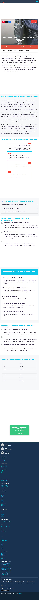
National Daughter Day (5, 572)
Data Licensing (4, 487)
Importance (21, 50)
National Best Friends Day (6, 570)
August (2, 501)
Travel (2, 548)
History (4, 50)
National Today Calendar (5, 521)
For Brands (3, 467)
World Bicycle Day (4, 573)
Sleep (2, 545)
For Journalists (4, 466)
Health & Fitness (4, 540)
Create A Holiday (4, 485)
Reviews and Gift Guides (5, 526)
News (2, 471)
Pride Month (3, 569)
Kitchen (2, 543)
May (2, 497)
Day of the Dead (4, 564)
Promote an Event (4, 479)
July (2, 500)
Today (2, 511)
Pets (2, 544)
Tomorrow (3, 513)
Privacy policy (20, 593)
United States (19, 43)
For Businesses (4, 465)
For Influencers (4, 469)
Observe (27, 50)
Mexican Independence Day (6, 568)
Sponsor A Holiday (4, 486)
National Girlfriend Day (5, 563)
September (3, 502)
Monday (2, 514)
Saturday (2, 516)
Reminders (3, 472)
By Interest (3, 554)
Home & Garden (4, 541)
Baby (2, 536)
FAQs (15, 50)
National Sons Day (4, 567)
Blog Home (3, 531)
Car (1, 538)
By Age (2, 553)
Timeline (10, 50)
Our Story (3, 460)
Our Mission (3, 458)
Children (2, 539)
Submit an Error (4, 480)
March (2, 495)
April (2, 496)
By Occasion (3, 555)
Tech (2, 546)
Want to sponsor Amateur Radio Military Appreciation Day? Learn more (19, 47)
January (2, 492)
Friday (2, 515)
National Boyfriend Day (5, 565)
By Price (2, 557)
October (2, 504)
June (2, 499)
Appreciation (19, 41)
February (2, 494)
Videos (2, 474)
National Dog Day (4, 574)
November (3, 505)
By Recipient (3, 558)
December (3, 506)
